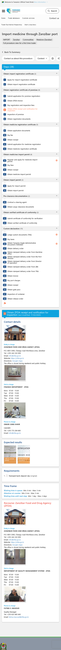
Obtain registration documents (19, 119)
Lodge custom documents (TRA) (19, 235)
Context (42, 58)
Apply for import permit (16, 186)
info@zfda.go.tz (15, 356)
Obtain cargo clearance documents (20, 207)
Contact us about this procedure (18, 58)
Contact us (54, 18)
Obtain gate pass (13, 289)
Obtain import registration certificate (21, 84)
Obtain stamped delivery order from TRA (22, 271)
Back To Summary (11, 52)
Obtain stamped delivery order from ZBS (22, 266)
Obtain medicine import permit (19, 174)
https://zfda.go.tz (17, 358)
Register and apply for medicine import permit (22, 160)
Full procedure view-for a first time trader (19, 43)
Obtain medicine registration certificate (22, 149)
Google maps (17, 361)
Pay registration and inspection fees (20, 105)
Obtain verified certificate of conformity (22, 223)
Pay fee (10, 135)
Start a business (30, 25)
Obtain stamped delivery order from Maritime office (24, 253)
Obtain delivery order (15, 248)
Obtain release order (15, 298)
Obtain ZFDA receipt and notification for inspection (22, 109)
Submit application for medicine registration (24, 144)
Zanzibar (16, 39)
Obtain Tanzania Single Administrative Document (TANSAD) (21, 243)
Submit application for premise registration (23, 96)
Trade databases (14, 18)
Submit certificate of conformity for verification (25, 218)
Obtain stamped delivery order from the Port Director (24, 257)
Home (3, 18)
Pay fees (10, 165)
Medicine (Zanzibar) (44, 39)
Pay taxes (10, 239)
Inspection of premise (15, 114)
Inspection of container (16, 294)
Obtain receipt (12, 139)
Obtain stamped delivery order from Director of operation (24, 262)
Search (52, 11)
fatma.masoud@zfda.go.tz (19, 617)
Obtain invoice (12, 276)
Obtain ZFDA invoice (15, 100)
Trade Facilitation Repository (11, 25)
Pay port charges (13, 280)
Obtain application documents (18, 130)
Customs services (28, 18)
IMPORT (6, 39)
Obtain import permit (15, 190)
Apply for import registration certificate (22, 80)
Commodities (28, 39)
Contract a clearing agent (17, 202)
